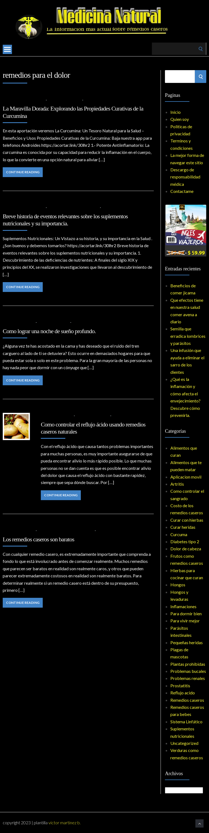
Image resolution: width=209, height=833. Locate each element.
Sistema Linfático (186, 721)
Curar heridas (182, 527)
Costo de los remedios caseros (66, 530)
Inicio (175, 112)
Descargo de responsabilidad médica (185, 177)
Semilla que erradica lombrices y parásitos (187, 336)
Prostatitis (180, 685)
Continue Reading (22, 172)
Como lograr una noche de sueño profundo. (49, 331)
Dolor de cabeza (185, 548)
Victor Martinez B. (64, 822)
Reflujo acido (182, 692)
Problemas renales (187, 678)
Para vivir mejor (185, 620)
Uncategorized (184, 743)
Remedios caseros (92, 415)
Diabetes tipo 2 (184, 541)
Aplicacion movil (185, 476)
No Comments (98, 100)
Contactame (181, 191)
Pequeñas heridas (186, 642)
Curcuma (72, 100)
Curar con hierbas (186, 520)
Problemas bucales (188, 671)
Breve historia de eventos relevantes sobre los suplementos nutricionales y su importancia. (65, 220)
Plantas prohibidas (187, 664)
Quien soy (179, 119)
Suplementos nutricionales (73, 207)
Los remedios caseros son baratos (38, 539)
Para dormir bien (53, 322)
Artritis (55, 100)
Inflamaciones (183, 606)
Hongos (177, 584)
